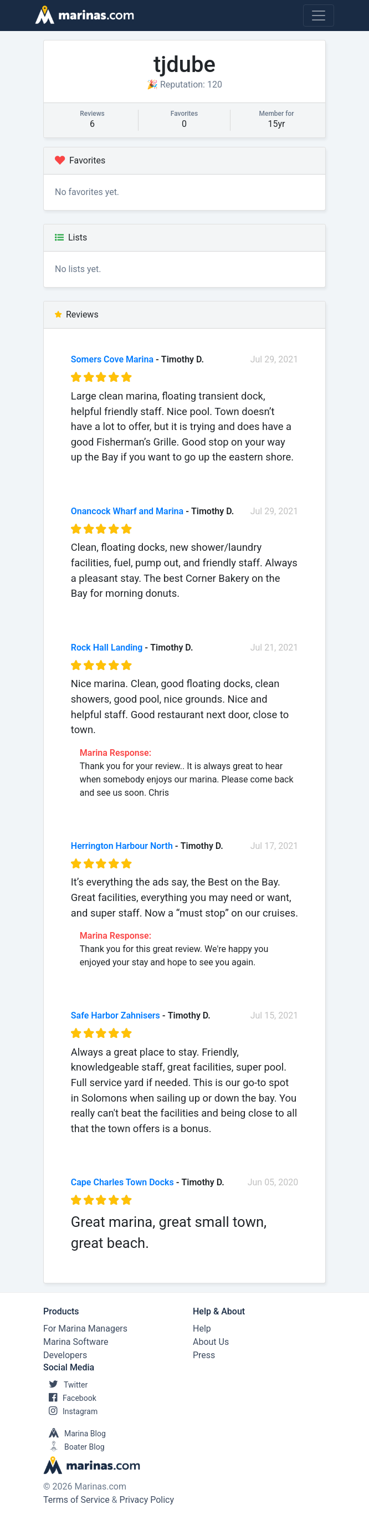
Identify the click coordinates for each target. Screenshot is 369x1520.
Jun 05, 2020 (273, 1182)
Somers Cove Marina (112, 359)
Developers (65, 1355)
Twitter (65, 1384)
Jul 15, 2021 (274, 1015)
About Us (211, 1342)
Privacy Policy (147, 1500)
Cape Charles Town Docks (122, 1182)
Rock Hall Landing (107, 647)
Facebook (69, 1398)
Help (202, 1328)
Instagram (70, 1411)
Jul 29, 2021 (274, 359)
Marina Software (75, 1342)
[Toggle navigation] (318, 15)
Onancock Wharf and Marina (127, 511)
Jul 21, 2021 (274, 647)
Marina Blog (74, 1433)
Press (204, 1355)
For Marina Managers (85, 1328)
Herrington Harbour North (122, 846)
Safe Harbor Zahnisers (115, 1015)
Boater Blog (74, 1446)
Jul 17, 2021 (274, 846)
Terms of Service (76, 1500)
